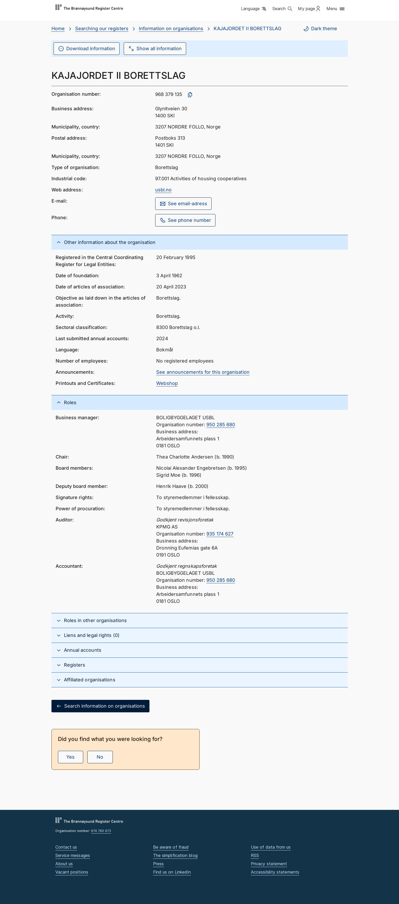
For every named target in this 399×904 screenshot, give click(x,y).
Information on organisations (171, 28)
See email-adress (183, 204)
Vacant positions (71, 872)
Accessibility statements (275, 872)
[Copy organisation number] (190, 94)
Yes (70, 757)
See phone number (185, 220)
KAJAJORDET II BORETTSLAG (247, 28)
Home (58, 28)
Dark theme (320, 28)
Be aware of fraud (171, 847)
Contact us (66, 847)
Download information (86, 49)
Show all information (155, 49)
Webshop (167, 383)
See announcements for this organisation (203, 372)
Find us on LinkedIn (172, 872)
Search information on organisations (100, 706)
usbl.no (163, 189)
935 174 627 (219, 534)
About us (64, 863)
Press (158, 863)
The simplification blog (175, 855)
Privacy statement (269, 863)
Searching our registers (101, 28)
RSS (255, 855)
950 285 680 (220, 424)
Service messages (72, 855)
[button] (254, 9)
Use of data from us (271, 847)
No (100, 757)
